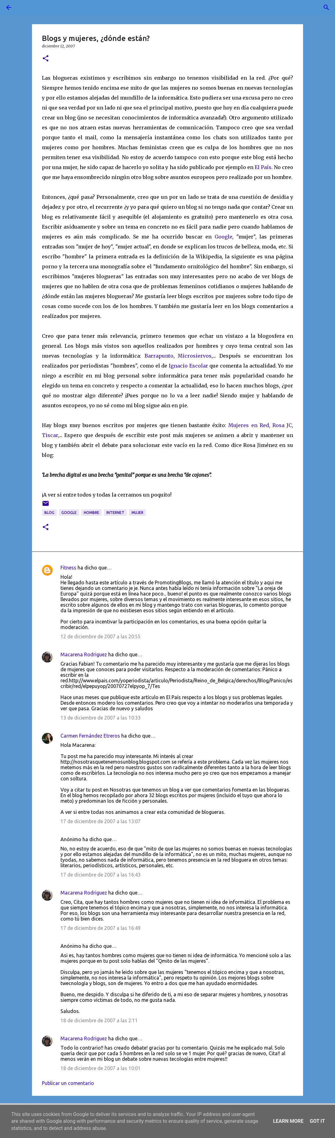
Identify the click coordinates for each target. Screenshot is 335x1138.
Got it (317, 1121)
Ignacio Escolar (188, 366)
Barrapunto (159, 356)
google (69, 513)
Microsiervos (195, 356)
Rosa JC (282, 425)
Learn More (288, 1121)
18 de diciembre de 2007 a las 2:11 (99, 1020)
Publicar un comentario (68, 1083)
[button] (45, 59)
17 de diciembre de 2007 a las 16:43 (100, 874)
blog (49, 513)
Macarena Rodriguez (83, 654)
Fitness (68, 567)
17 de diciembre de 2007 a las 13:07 (100, 821)
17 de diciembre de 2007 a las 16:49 (100, 928)
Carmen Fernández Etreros (90, 736)
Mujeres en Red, (249, 425)
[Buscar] (26, 7)
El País (263, 167)
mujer (137, 513)
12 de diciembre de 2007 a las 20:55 (100, 636)
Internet (115, 513)
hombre (91, 513)
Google (223, 237)
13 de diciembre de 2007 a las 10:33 (100, 718)
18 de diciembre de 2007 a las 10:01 (100, 1068)
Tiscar (50, 435)
